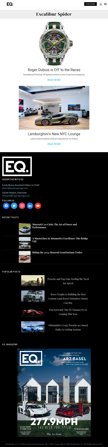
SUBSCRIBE (90, 4)
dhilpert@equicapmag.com (16, 195)
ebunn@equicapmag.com (15, 188)
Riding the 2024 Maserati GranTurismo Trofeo (57, 252)
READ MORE (54, 80)
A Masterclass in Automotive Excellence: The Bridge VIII (60, 240)
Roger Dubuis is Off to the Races (54, 70)
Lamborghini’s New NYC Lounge (54, 134)
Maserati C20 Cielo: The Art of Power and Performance (54, 226)
